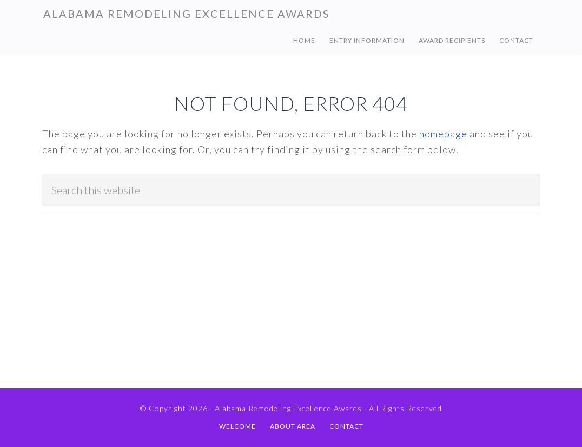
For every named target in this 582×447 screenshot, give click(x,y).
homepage (443, 134)
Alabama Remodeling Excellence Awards (186, 13)
